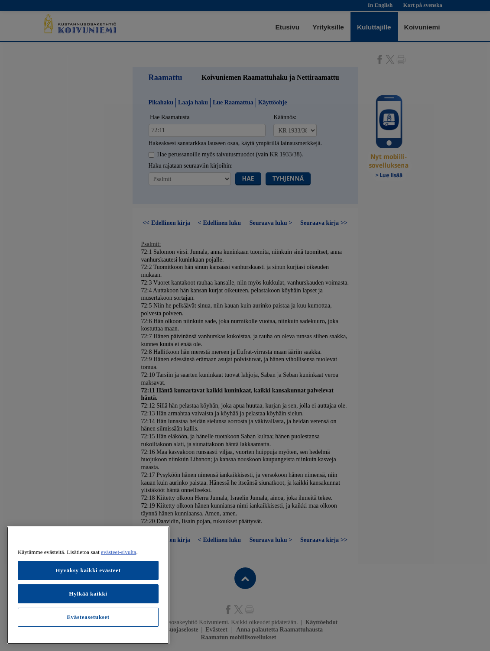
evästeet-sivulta (118, 552)
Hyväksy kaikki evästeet (88, 570)
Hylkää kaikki (88, 593)
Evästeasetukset (88, 617)
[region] (88, 585)
